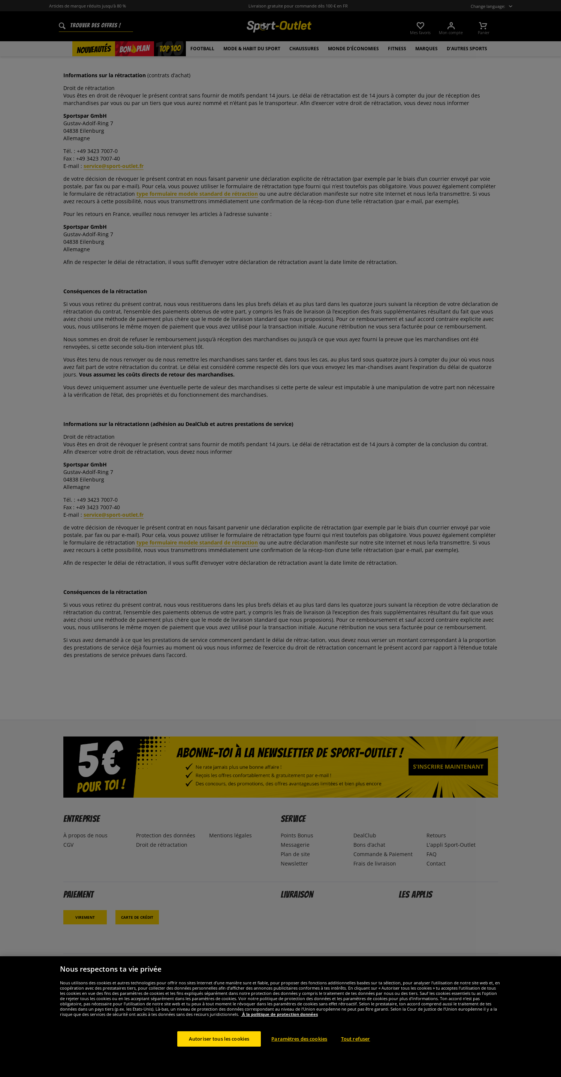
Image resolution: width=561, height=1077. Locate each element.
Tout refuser (355, 1051)
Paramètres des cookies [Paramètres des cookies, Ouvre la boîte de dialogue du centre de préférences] (299, 1051)
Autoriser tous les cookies (219, 1051)
